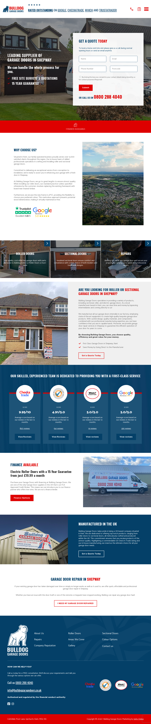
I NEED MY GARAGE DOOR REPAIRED (75, 603)
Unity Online (138, 719)
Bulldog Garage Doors (13, 9)
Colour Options (109, 639)
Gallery (71, 645)
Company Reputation (45, 645)
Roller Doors (74, 633)
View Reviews (25, 436)
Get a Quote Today (91, 355)
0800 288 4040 (108, 96)
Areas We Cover (76, 639)
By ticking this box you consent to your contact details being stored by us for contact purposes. (107, 78)
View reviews (92, 436)
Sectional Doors (110, 633)
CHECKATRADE (76, 10)
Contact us (107, 646)
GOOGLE (62, 10)
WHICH (89, 10)
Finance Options (22, 498)
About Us (39, 633)
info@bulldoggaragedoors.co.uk (24, 690)
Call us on (131, 9)
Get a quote (139, 9)
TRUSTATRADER (108, 10)
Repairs (38, 639)
